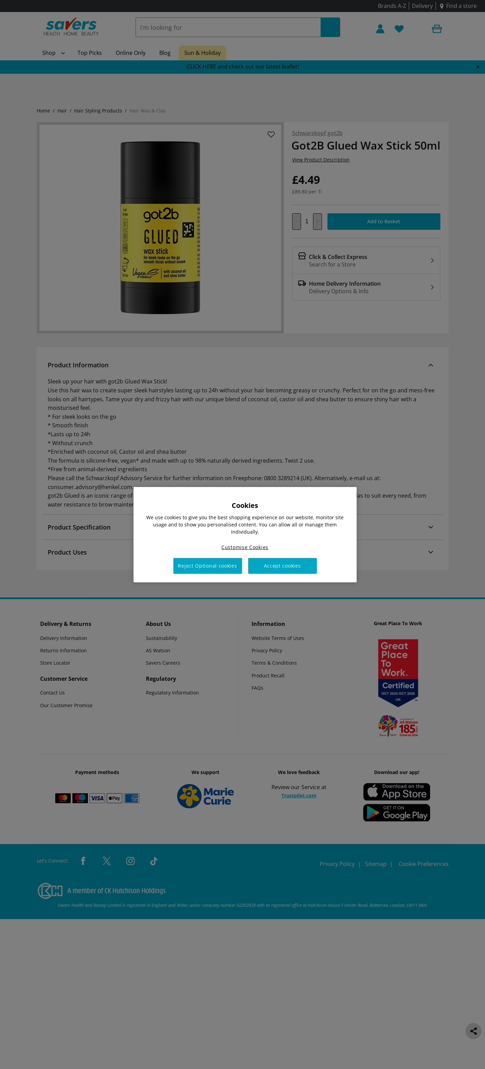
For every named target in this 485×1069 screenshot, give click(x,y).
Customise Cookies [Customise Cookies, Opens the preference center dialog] (244, 547)
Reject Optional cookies (207, 565)
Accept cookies (282, 565)
